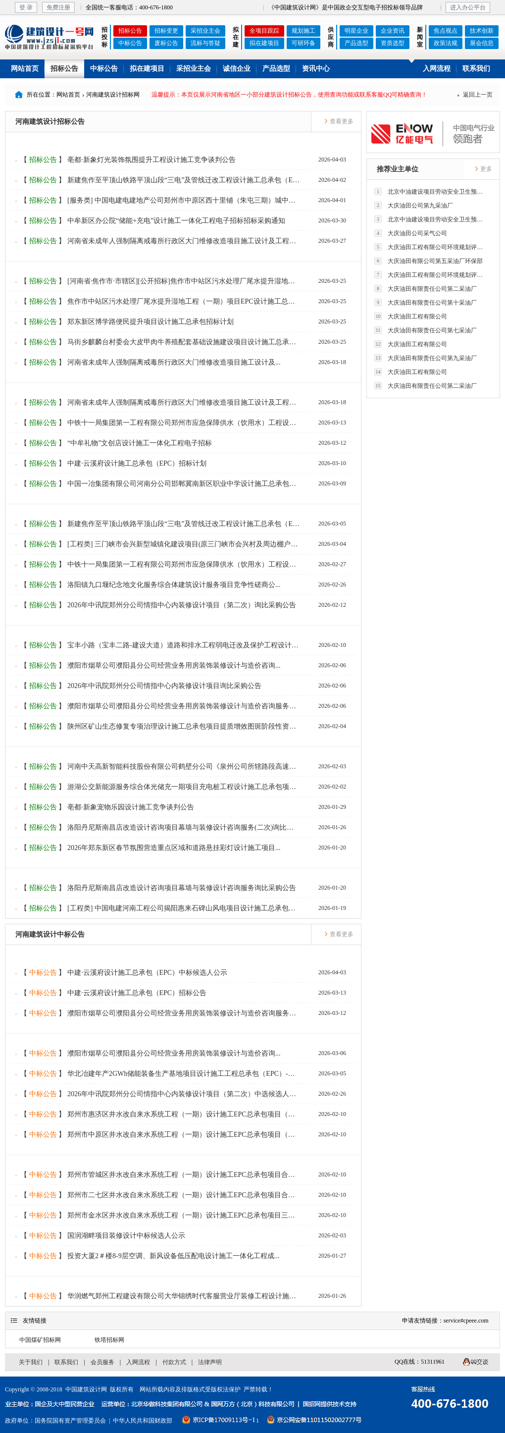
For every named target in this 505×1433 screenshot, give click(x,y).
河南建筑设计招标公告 (50, 121)
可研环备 (303, 43)
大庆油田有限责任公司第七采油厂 (425, 330)
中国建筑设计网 (86, 1389)
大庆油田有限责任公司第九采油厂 (425, 358)
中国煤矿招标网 (40, 1339)
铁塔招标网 (109, 1339)
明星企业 (356, 30)
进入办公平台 (468, 7)
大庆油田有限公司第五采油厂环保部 (428, 261)
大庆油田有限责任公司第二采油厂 (425, 288)
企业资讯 (392, 30)
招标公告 (130, 30)
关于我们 (31, 1362)
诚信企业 (237, 68)
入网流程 (437, 68)
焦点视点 (445, 30)
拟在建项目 (264, 43)
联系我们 (476, 68)
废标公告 (166, 43)
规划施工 (303, 30)
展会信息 (482, 43)
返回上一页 (475, 94)
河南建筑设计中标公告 (50, 934)
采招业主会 (205, 30)
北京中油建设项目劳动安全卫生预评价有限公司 (431, 191)
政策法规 (445, 43)
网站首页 (25, 68)
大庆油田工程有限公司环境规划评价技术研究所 (431, 247)
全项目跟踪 (264, 30)
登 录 (26, 7)
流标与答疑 (205, 43)
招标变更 (166, 30)
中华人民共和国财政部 (142, 1420)
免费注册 (58, 7)
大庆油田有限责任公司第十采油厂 (425, 302)
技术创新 (482, 30)
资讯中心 (316, 68)
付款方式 (174, 1362)
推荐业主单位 (397, 169)
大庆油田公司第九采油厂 (413, 205)
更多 (483, 168)
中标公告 (130, 43)
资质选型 (392, 43)
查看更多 (339, 121)
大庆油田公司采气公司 (410, 233)
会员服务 (102, 1362)
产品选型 (356, 43)
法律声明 (210, 1362)
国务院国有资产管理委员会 (70, 1420)
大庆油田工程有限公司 (410, 316)
